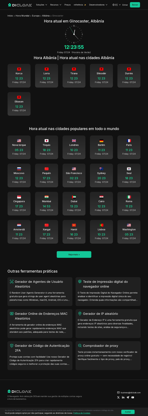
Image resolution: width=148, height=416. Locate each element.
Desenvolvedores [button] (98, 4)
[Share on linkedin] (123, 397)
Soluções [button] (41, 4)
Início (10, 15)
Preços (68, 5)
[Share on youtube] (132, 397)
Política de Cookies (81, 413)
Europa (35, 15)
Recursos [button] (55, 4)
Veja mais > (74, 254)
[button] (116, 4)
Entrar (125, 5)
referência (78, 5)
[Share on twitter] (118, 397)
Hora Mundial (22, 15)
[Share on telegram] (128, 397)
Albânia (46, 15)
